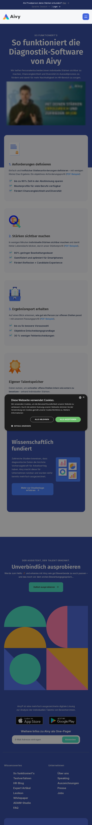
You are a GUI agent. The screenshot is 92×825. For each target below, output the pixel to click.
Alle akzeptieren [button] (68, 419)
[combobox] (80, 397)
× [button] (83, 397)
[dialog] (46, 412)
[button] (86, 16)
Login (56, 6)
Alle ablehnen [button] (42, 419)
